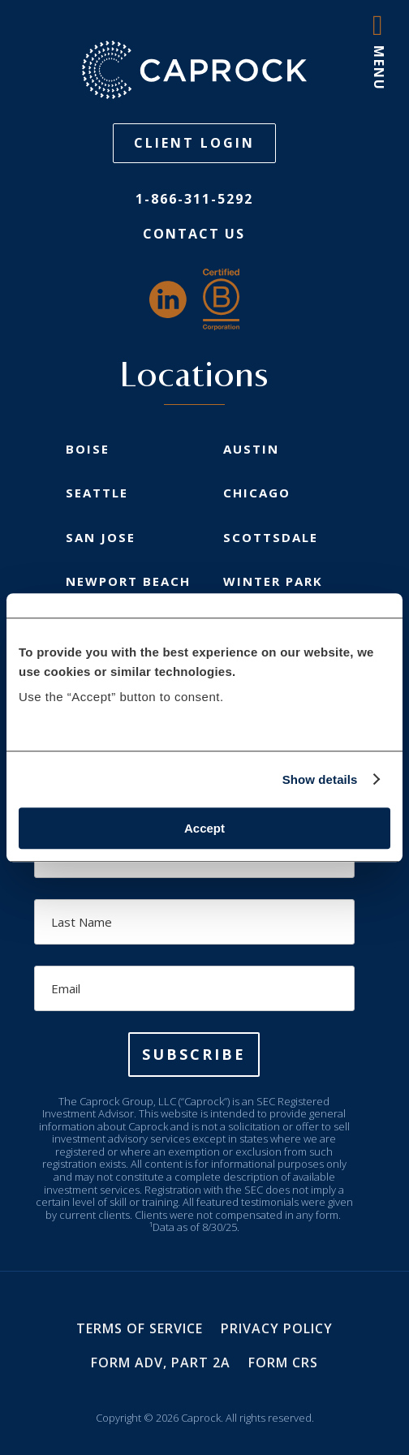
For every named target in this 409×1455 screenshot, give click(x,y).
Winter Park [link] (273, 581)
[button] (194, 1054)
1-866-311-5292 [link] (194, 199)
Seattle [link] (97, 492)
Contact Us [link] (194, 234)
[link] (194, 70)
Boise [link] (88, 449)
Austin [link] (251, 449)
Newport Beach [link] (128, 581)
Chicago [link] (257, 492)
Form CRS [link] (283, 1362)
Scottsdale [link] (270, 537)
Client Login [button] (194, 143)
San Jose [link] (101, 537)
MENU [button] (379, 68)
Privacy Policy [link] (277, 1328)
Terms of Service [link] (139, 1328)
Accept (204, 828)
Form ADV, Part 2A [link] (160, 1362)
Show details (320, 779)
